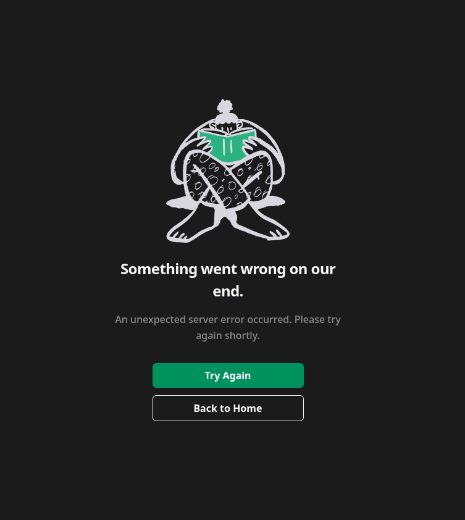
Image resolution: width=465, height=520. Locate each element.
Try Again (228, 375)
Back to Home (227, 408)
